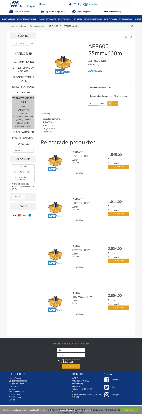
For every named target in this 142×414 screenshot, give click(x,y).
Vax (23, 106)
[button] (126, 36)
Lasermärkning (23, 62)
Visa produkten (118, 167)
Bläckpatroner (23, 132)
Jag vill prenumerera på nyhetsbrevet (73, 360)
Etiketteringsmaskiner (23, 69)
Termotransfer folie (23, 100)
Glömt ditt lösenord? (20, 184)
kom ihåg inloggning (23, 178)
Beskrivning (46, 114)
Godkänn (71, 366)
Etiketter (23, 92)
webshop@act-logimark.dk (90, 394)
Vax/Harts (23, 110)
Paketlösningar (23, 138)
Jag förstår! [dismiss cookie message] (129, 410)
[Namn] (71, 350)
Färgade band (23, 126)
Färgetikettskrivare (23, 79)
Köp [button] (111, 103)
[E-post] (71, 355)
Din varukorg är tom (118, 4)
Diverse (23, 143)
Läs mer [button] (88, 410)
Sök (32, 43)
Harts (23, 113)
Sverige (43, 4)
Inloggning (18, 197)
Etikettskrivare (23, 86)
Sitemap (75, 397)
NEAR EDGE (23, 123)
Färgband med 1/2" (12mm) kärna (23, 118)
